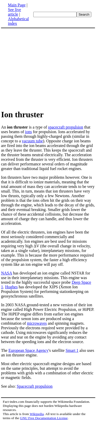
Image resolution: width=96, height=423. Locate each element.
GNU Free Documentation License (44, 418)
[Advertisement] (48, 68)
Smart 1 (72, 350)
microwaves (37, 323)
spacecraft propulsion (65, 127)
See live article (14, 11)
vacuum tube (32, 141)
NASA (6, 273)
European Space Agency (28, 350)
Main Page (17, 5)
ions (28, 132)
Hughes (11, 287)
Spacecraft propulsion (34, 386)
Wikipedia (37, 414)
